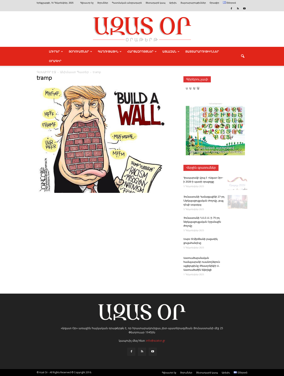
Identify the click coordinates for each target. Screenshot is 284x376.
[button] (242, 56)
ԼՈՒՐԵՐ (56, 51)
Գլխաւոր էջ (86, 3)
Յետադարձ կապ (155, 3)
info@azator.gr (155, 340)
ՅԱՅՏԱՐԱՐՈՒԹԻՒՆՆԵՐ (202, 51)
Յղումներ (102, 3)
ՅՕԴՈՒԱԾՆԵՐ (80, 51)
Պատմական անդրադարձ (127, 3)
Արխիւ (173, 3)
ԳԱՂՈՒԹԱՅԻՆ (109, 51)
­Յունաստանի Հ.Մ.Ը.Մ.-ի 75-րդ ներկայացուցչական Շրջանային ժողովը (202, 222)
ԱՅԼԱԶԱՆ (170, 51)
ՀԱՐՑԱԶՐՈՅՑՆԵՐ (142, 51)
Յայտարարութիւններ (193, 3)
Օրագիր (214, 3)
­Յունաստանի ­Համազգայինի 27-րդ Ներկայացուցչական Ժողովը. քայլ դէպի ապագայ (203, 201)
